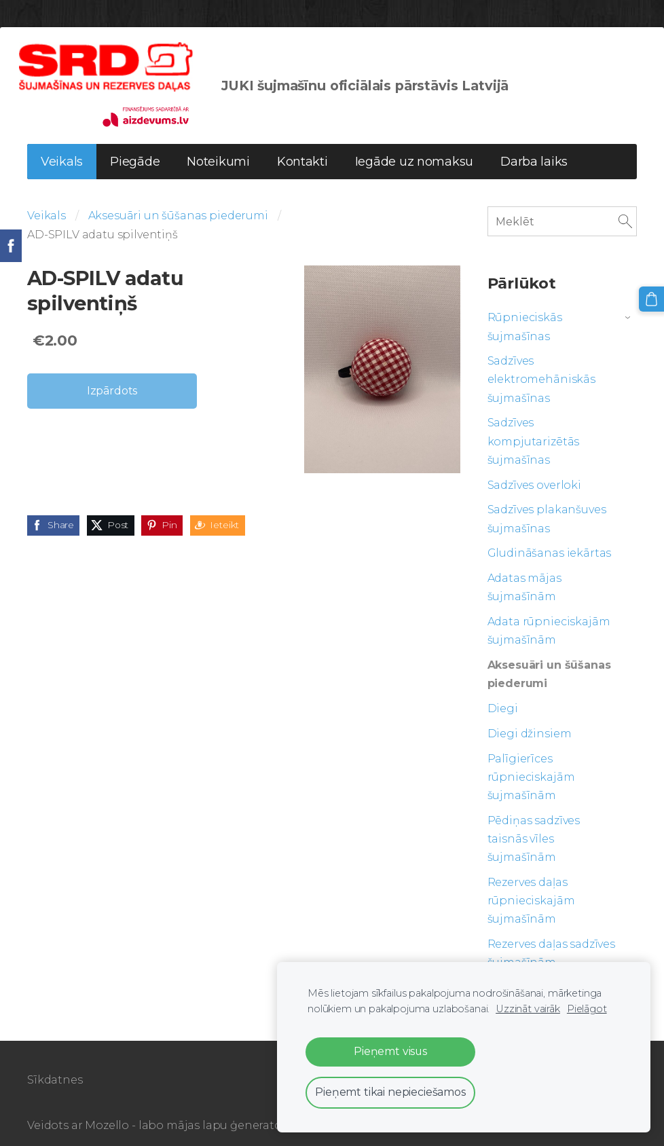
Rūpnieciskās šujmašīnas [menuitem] (524, 311)
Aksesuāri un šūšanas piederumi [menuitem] (549, 658)
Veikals (46, 199)
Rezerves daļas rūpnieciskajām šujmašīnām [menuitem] (531, 885)
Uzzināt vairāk (528, 1009)
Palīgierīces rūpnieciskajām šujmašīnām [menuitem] (531, 761)
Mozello (107, 1109)
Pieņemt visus (390, 1051)
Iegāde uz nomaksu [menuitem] (414, 145)
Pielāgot (587, 1009)
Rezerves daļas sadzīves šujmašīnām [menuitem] (551, 937)
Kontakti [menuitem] (302, 145)
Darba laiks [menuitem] (534, 145)
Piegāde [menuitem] (135, 145)
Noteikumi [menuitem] (218, 145)
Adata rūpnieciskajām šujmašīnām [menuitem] (548, 615)
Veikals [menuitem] (62, 145)
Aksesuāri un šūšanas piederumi (178, 199)
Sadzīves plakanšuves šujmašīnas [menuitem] (546, 503)
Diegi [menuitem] (502, 692)
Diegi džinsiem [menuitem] (529, 717)
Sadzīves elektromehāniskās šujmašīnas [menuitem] (541, 363)
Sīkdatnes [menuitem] (55, 1064)
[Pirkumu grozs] (652, 298)
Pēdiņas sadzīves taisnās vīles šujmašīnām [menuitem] (533, 823)
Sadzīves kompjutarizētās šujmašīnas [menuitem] (533, 425)
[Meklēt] (562, 205)
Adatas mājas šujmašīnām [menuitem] (524, 571)
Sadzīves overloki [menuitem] (534, 469)
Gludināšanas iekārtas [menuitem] (549, 537)
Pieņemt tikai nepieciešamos (390, 1092)
